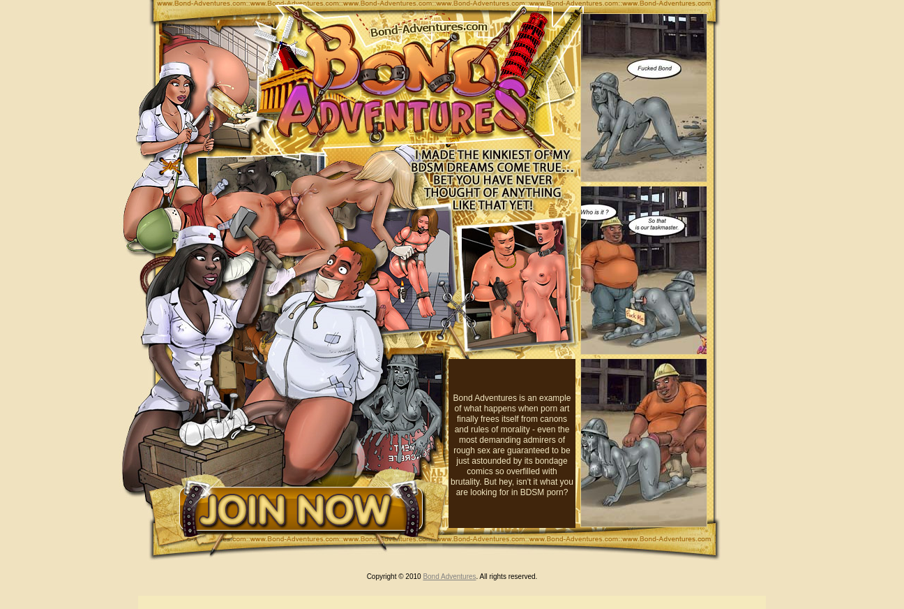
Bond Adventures (449, 576)
